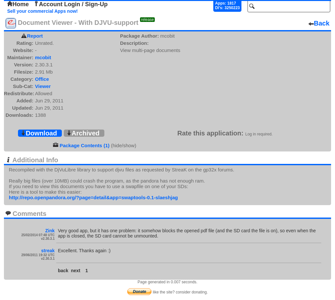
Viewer (43, 86)
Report (35, 36)
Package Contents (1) (85, 145)
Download (39, 133)
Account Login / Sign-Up (71, 4)
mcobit (43, 57)
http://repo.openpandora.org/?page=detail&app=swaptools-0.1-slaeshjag (93, 197)
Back (319, 23)
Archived (83, 133)
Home (18, 4)
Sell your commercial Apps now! (42, 11)
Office (42, 79)
